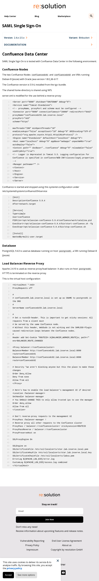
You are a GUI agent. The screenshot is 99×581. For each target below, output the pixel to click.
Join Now (49, 519)
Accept (8, 575)
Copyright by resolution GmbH (67, 549)
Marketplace (64, 16)
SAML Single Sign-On (21, 25)
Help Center (10, 16)
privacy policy (14, 568)
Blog (37, 16)
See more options (26, 575)
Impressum (32, 549)
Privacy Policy (32, 544)
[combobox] (15, 38)
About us (66, 544)
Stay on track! (49, 503)
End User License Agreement (67, 540)
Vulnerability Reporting (32, 540)
